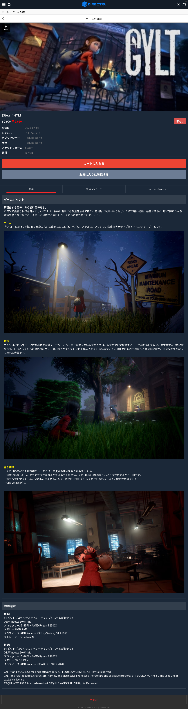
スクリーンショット (157, 189)
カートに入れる (94, 163)
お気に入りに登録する (94, 174)
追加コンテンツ (94, 189)
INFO (6, 28)
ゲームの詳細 (94, 19)
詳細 (31, 189)
